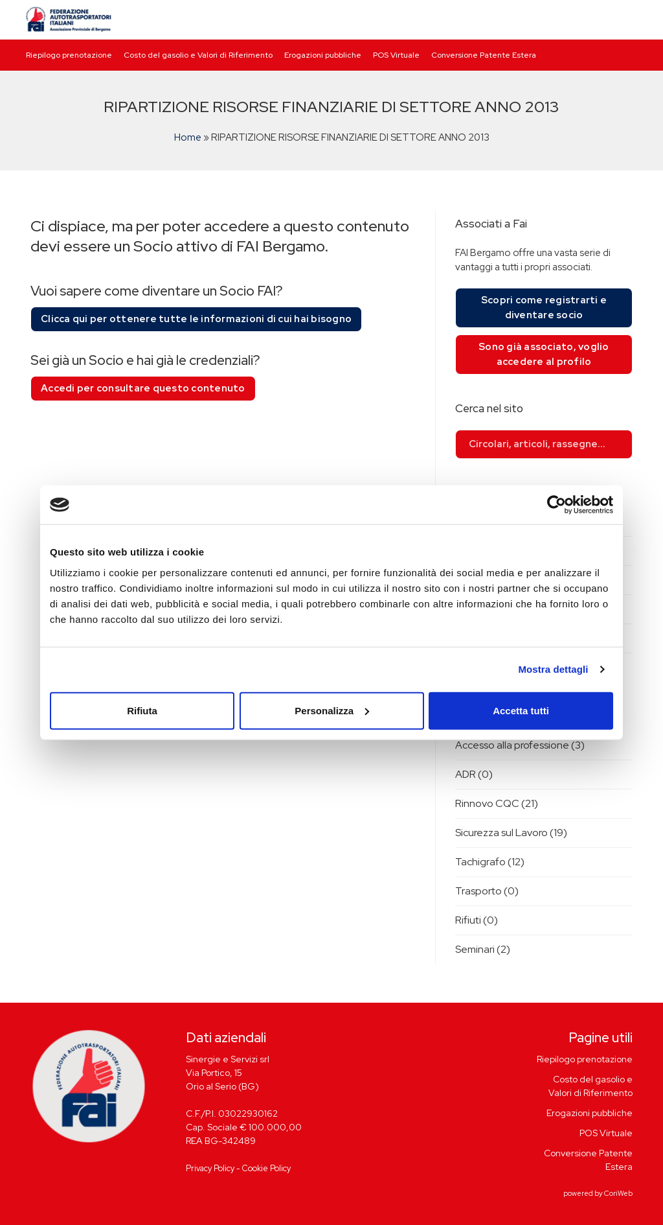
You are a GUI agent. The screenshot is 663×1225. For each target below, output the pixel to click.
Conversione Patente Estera (483, 55)
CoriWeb (618, 1193)
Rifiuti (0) (476, 920)
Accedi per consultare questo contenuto (143, 388)
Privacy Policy (210, 1168)
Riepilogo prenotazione (69, 55)
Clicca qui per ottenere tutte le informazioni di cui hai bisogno (196, 318)
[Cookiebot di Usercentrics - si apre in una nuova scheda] (556, 505)
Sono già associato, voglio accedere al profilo (543, 354)
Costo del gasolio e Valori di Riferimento (198, 55)
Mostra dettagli (553, 669)
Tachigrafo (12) (489, 862)
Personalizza (332, 710)
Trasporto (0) (487, 891)
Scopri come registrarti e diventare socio (544, 307)
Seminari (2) (482, 949)
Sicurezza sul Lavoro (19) (511, 832)
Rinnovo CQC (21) (496, 803)
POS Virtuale (396, 55)
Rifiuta (142, 710)
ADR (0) (474, 774)
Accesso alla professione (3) (520, 745)
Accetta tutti (521, 710)
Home (187, 137)
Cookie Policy (266, 1168)
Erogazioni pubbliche (322, 55)
